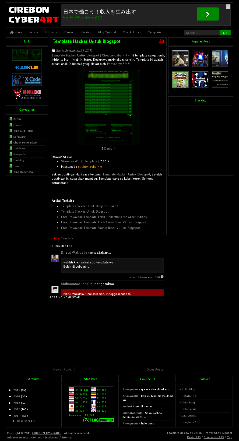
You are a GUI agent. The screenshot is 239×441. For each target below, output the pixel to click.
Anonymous (130, 389)
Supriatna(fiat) (132, 413)
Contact (36, 437)
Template (154, 32)
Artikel (17, 119)
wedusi (127, 406)
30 (161, 41)
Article (33, 32)
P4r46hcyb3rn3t (118, 64)
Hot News (20, 148)
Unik (16, 166)
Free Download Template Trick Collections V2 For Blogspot (103, 222)
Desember (23, 421)
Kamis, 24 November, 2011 (145, 277)
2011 (16, 415)
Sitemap (67, 437)
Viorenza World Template (79, 161)
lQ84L (198, 432)
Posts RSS (194, 437)
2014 (16, 396)
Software (51, 32)
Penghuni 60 (190, 422)
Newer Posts (62, 369)
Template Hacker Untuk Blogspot (86, 41)
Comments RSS (214, 437)
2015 (16, 390)
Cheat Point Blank (25, 142)
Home (16, 32)
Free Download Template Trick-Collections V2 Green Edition (104, 217)
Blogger (227, 432)
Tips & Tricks (132, 32)
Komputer (20, 154)
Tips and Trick (23, 131)
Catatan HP (189, 396)
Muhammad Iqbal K (77, 284)
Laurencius (189, 415)
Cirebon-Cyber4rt (114, 55)
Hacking (86, 32)
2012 (16, 409)
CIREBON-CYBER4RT (46, 433)
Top (229, 437)
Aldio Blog (188, 389)
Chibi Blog (188, 402)
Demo (108, 148)
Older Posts (155, 369)
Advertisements (17, 437)
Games (69, 32)
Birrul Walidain (74, 252)
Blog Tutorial (107, 32)
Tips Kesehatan (24, 172)
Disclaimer (52, 437)
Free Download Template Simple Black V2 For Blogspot (100, 228)
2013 (16, 403)
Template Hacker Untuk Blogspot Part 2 (89, 206)
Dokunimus (189, 409)
